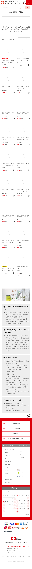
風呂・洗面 (7, 464)
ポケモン (22, 476)
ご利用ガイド (16, 433)
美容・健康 (7, 482)
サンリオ (22, 470)
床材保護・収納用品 (10, 479)
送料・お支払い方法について (16, 438)
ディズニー (22, 473)
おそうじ (7, 458)
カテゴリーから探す (9, 445)
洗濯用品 (7, 473)
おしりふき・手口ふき (9, 449)
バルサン (22, 454)
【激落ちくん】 (23, 451)
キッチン (7, 470)
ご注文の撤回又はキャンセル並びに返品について (18, 546)
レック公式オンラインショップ (16, 542)
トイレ (6, 467)
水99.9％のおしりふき (23, 460)
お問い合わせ (10, 553)
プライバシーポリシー (12, 550)
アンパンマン (23, 467)
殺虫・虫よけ (8, 461)
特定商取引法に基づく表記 (13, 548)
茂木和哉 (22, 457)
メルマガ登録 (16, 428)
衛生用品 (7, 452)
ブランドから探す (23, 445)
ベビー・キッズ (8, 455)
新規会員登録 (16, 423)
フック (6, 476)
